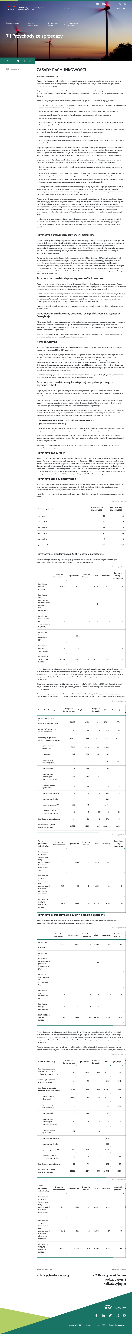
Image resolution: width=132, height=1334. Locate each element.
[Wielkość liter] (114, 4)
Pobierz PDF (100, 1325)
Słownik (88, 1325)
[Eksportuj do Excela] (119, 501)
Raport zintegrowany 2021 (13, 24)
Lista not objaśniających (33, 24)
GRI (97, 4)
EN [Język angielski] (125, 4)
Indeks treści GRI (75, 1325)
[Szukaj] (79, 7)
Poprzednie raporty (117, 1325)
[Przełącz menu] (121, 8)
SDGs (104, 4)
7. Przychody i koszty (53, 24)
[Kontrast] (120, 4)
